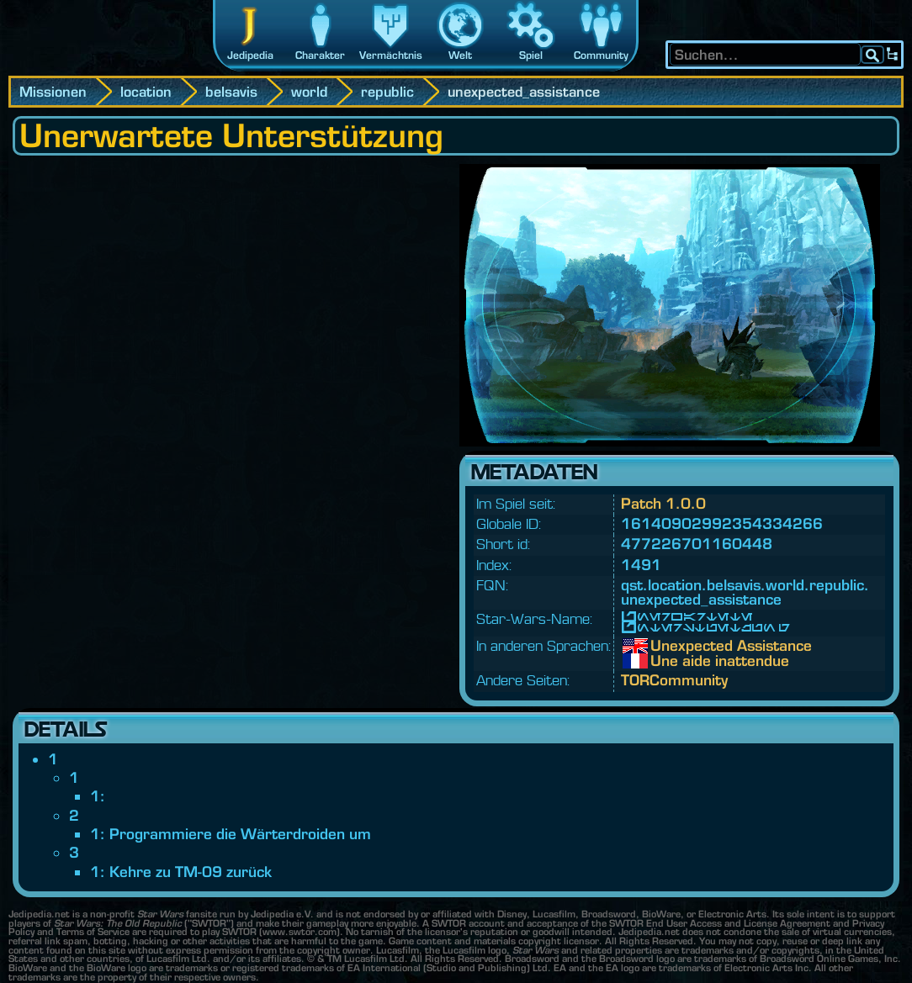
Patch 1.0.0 (663, 503)
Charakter (320, 55)
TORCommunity (674, 680)
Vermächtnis (390, 55)
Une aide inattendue (663, 661)
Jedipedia (250, 55)
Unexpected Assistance (663, 645)
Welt (460, 55)
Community (601, 55)
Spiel (531, 55)
